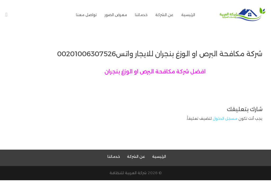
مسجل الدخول (225, 118)
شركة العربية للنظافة (128, 172)
